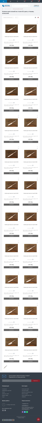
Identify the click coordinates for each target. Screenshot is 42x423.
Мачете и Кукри (25, 393)
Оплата (3, 392)
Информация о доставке (6, 390)
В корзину (11, 47)
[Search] (29, 6)
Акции (3, 396)
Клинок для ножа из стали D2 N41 (11, 255)
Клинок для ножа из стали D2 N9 (30, 350)
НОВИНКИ (24, 396)
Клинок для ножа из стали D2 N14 (11, 99)
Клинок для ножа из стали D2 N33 (11, 130)
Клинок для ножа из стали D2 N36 (30, 161)
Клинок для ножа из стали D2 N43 (11, 287)
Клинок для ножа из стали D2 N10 (11, 36)
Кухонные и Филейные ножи (27, 392)
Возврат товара (5, 395)
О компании (4, 388)
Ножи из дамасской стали (26, 395)
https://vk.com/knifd (5, 410)
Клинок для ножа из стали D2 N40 (30, 224)
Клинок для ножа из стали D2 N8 (11, 350)
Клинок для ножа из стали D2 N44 (30, 287)
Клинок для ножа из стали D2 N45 (11, 318)
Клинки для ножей (8, 8)
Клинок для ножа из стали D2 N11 (30, 36)
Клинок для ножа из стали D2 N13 (30, 67)
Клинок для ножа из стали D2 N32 (30, 99)
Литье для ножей (25, 390)
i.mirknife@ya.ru (25, 405)
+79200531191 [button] (25, 403)
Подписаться (35, 380)
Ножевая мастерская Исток (21, 416)
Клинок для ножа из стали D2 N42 (30, 255)
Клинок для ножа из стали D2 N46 (30, 318)
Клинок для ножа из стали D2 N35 (11, 161)
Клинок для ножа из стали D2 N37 (11, 193)
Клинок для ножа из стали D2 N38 (30, 193)
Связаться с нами (5, 393)
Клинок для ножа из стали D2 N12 (11, 67)
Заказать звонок (36, 6)
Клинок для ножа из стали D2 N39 (11, 224)
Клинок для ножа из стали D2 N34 (30, 130)
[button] (17, 1)
